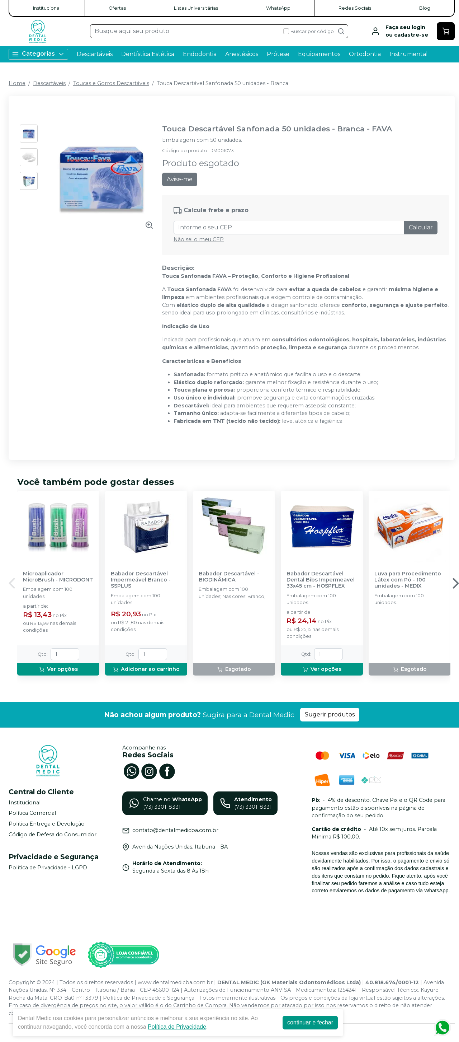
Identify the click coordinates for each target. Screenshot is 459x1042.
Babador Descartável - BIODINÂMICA (229, 577)
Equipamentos (319, 54)
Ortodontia (365, 54)
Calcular (421, 227)
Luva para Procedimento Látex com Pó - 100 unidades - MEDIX (407, 580)
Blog (424, 8)
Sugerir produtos (330, 714)
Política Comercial (32, 813)
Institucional (47, 8)
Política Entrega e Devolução (47, 824)
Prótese (278, 54)
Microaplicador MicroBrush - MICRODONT (58, 577)
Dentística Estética (147, 54)
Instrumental (408, 54)
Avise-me (180, 179)
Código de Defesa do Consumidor (52, 834)
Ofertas (117, 8)
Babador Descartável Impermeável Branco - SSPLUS (141, 580)
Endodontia (200, 54)
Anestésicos (241, 54)
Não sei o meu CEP (199, 239)
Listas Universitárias (196, 8)
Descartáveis (95, 54)
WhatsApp (278, 8)
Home (17, 83)
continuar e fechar (310, 1022)
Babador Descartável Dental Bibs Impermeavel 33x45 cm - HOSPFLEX (321, 580)
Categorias (38, 54)
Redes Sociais (355, 8)
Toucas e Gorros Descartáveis (111, 83)
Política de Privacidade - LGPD (48, 867)
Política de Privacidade (177, 1027)
